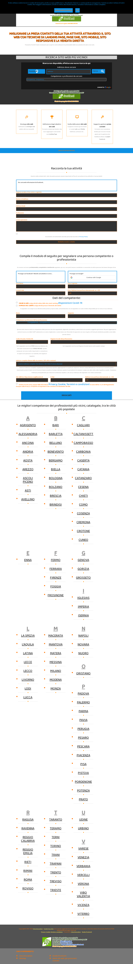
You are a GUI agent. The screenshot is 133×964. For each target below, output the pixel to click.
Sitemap (22, 958)
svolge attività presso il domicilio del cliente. (38, 306)
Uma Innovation (38, 928)
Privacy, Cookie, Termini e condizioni (60, 384)
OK (77, 10)
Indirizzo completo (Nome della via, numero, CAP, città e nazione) (36, 360)
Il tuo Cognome (72, 283)
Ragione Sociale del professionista (61, 339)
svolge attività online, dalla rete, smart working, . (44, 303)
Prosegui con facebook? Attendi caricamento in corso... (35, 274)
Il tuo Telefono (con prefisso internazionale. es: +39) (84, 290)
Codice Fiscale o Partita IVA (24, 339)
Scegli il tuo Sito (49, 928)
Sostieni (66, 18)
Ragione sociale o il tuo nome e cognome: (29, 192)
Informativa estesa (63, 10)
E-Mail (52, 377)
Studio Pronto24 (87, 932)
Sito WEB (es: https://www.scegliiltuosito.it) (29, 377)
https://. (66, 941)
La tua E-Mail (20, 290)
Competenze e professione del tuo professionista (31, 320)
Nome (18, 313)
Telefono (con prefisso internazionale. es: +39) (99, 377)
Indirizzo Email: (20, 206)
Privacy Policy (83, 237)
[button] (92, 277)
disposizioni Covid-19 (64, 302)
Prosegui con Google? (76, 274)
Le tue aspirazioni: (21, 220)
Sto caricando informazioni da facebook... (31, 182)
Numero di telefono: (22, 199)
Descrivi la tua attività (66, 150)
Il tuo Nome (19, 283)
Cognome (71, 313)
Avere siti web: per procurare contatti (64, 959)
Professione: (20, 213)
